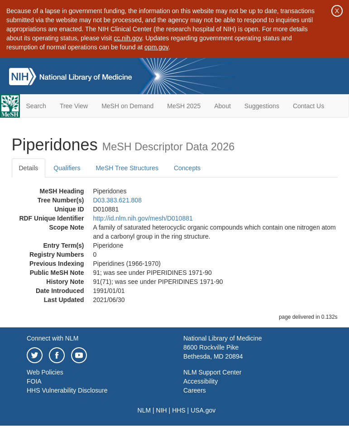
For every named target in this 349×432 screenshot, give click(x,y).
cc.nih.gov (128, 38)
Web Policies (45, 372)
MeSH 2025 (184, 106)
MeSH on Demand (127, 106)
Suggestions (261, 106)
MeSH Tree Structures (127, 168)
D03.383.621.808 (117, 200)
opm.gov (156, 47)
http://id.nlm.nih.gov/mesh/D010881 (143, 218)
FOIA (34, 381)
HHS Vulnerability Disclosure (67, 390)
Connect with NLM (52, 338)
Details (28, 168)
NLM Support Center (212, 372)
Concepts (187, 168)
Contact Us (308, 106)
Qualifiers (66, 168)
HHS (179, 410)
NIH (161, 410)
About (222, 106)
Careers (194, 390)
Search (36, 106)
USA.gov (203, 410)
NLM (144, 410)
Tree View (74, 106)
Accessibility (200, 381)
